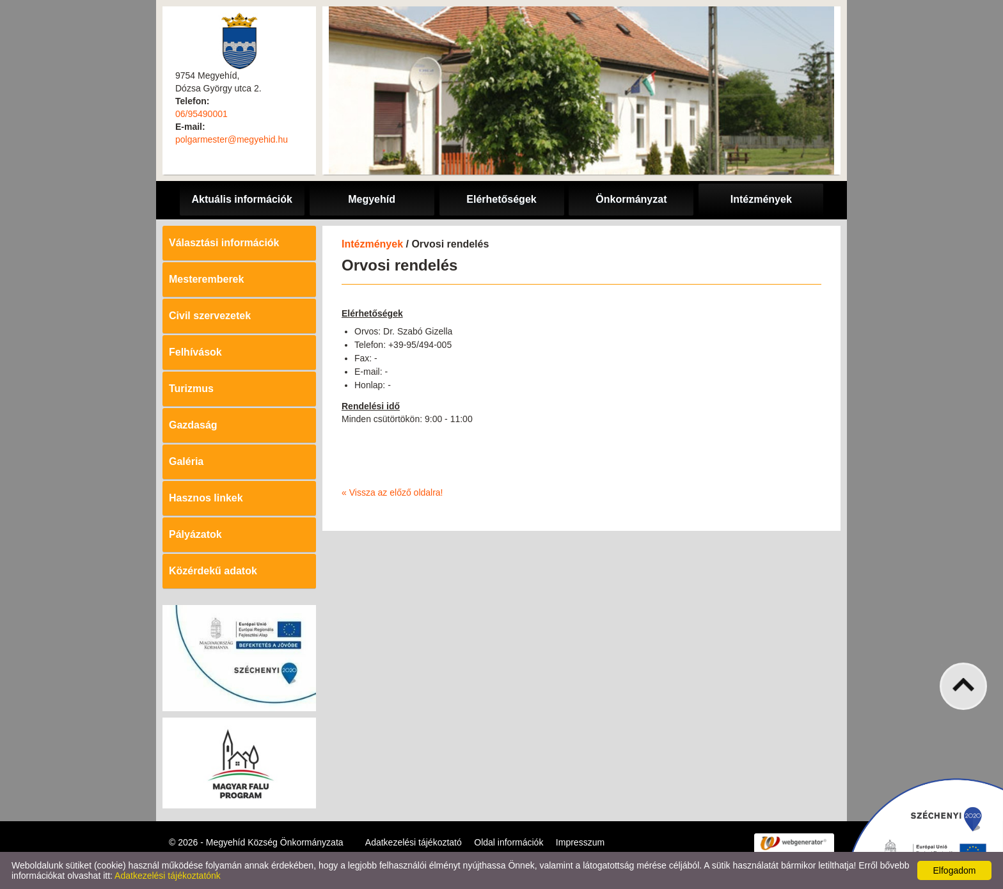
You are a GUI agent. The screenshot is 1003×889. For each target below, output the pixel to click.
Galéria (186, 461)
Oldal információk (508, 842)
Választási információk (224, 242)
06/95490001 (201, 114)
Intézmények (372, 244)
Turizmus (191, 388)
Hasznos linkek (206, 497)
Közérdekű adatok (213, 570)
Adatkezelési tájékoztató (413, 842)
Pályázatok (195, 534)
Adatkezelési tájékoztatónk (168, 875)
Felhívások (195, 352)
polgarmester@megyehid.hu (231, 139)
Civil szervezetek (210, 315)
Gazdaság (193, 425)
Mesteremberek (206, 279)
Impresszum (580, 842)
